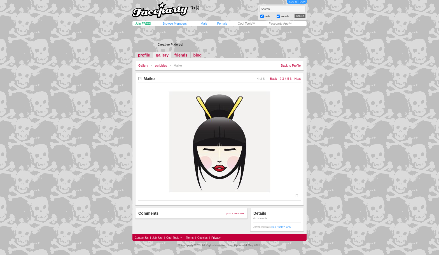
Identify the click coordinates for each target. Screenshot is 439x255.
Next (297, 78)
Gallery (143, 65)
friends (181, 55)
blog (197, 55)
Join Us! (157, 237)
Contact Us (141, 237)
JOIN (302, 2)
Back (273, 78)
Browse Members (175, 23)
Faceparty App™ (280, 23)
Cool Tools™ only (281, 227)
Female (222, 23)
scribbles (161, 65)
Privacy (216, 237)
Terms (189, 237)
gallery (162, 55)
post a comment (235, 213)
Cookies (202, 237)
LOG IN (293, 2)
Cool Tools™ (246, 23)
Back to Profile (291, 65)
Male (203, 23)
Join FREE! (143, 23)
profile (144, 55)
